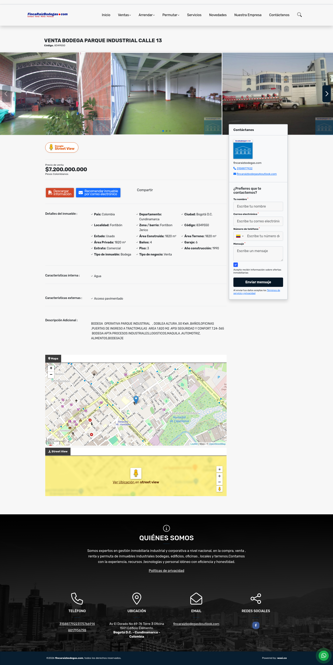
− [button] (51, 375)
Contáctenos (279, 15)
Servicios (194, 15)
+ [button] (51, 368)
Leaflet (194, 444)
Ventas (123, 15)
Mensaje (239, 244)
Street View (62, 147)
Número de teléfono (246, 229)
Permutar (169, 15)
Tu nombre (240, 199)
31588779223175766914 (77, 624)
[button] (163, 131)
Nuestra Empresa (247, 15)
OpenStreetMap (217, 444)
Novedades (218, 15)
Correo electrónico (246, 214)
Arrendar (146, 15)
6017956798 (77, 630)
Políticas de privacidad (166, 571)
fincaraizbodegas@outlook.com (257, 173)
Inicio (106, 15)
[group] (55, 93)
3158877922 (245, 168)
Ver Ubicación (124, 482)
